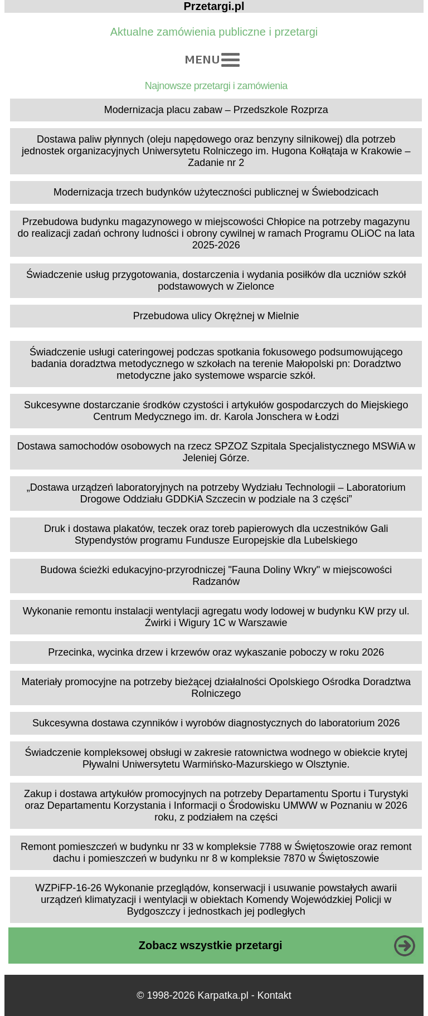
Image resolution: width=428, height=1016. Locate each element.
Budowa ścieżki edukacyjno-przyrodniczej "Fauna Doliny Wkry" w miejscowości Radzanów (216, 575)
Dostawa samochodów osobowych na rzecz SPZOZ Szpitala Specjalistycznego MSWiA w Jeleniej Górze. (216, 452)
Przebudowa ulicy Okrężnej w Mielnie (216, 315)
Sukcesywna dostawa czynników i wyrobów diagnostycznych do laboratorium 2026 (216, 723)
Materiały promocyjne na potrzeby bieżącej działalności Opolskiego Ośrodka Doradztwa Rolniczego (216, 687)
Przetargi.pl (214, 6)
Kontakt (274, 995)
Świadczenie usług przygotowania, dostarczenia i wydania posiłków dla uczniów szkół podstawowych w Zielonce (216, 280)
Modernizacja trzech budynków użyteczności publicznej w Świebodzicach (216, 192)
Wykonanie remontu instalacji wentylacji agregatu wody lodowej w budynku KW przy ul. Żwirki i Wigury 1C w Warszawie (216, 616)
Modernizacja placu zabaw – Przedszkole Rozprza (216, 109)
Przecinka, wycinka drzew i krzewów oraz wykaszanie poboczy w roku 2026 (216, 652)
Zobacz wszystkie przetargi (211, 945)
